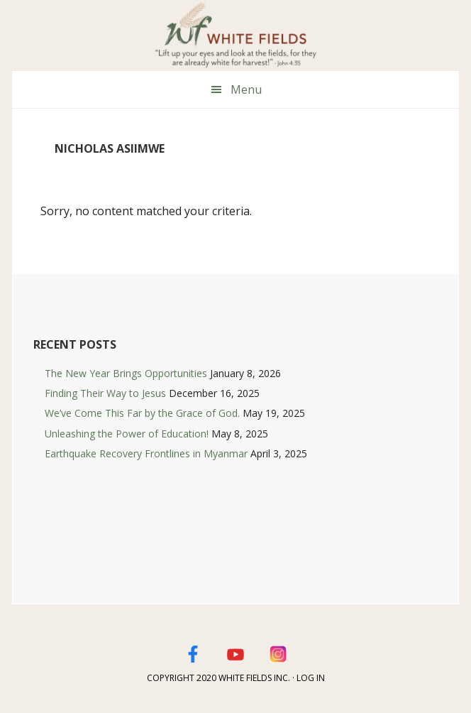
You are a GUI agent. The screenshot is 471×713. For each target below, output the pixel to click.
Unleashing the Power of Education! (127, 433)
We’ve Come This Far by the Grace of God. (142, 413)
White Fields (235, 35)
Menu (246, 89)
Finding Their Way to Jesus (105, 393)
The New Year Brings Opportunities (126, 373)
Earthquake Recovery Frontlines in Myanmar (146, 453)
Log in (311, 678)
